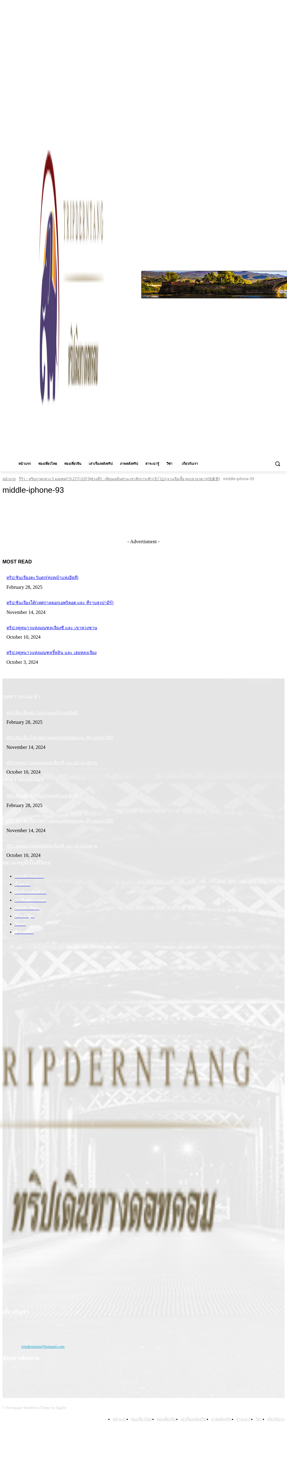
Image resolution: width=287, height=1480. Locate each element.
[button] (277, 464)
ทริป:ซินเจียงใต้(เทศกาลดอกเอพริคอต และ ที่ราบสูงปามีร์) (51, 601)
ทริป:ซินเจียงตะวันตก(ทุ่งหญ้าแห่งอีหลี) (37, 577)
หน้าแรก (9, 478)
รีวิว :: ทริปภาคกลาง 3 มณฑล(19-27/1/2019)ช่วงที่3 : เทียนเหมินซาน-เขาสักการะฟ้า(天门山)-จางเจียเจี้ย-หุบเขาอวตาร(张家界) (119, 478)
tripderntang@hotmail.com (43, 1338)
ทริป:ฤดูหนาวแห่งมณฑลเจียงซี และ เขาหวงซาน (44, 625)
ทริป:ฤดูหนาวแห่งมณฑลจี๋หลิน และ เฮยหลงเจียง (44, 650)
